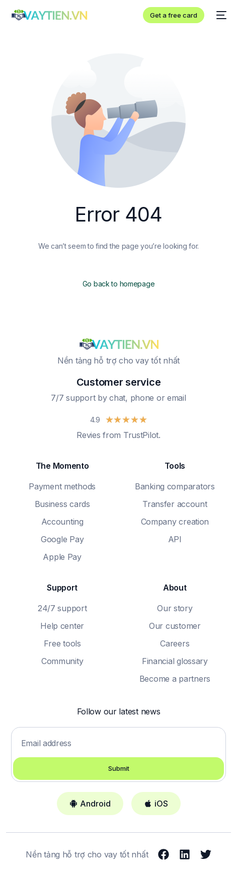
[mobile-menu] (220, 15)
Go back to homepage (119, 283)
